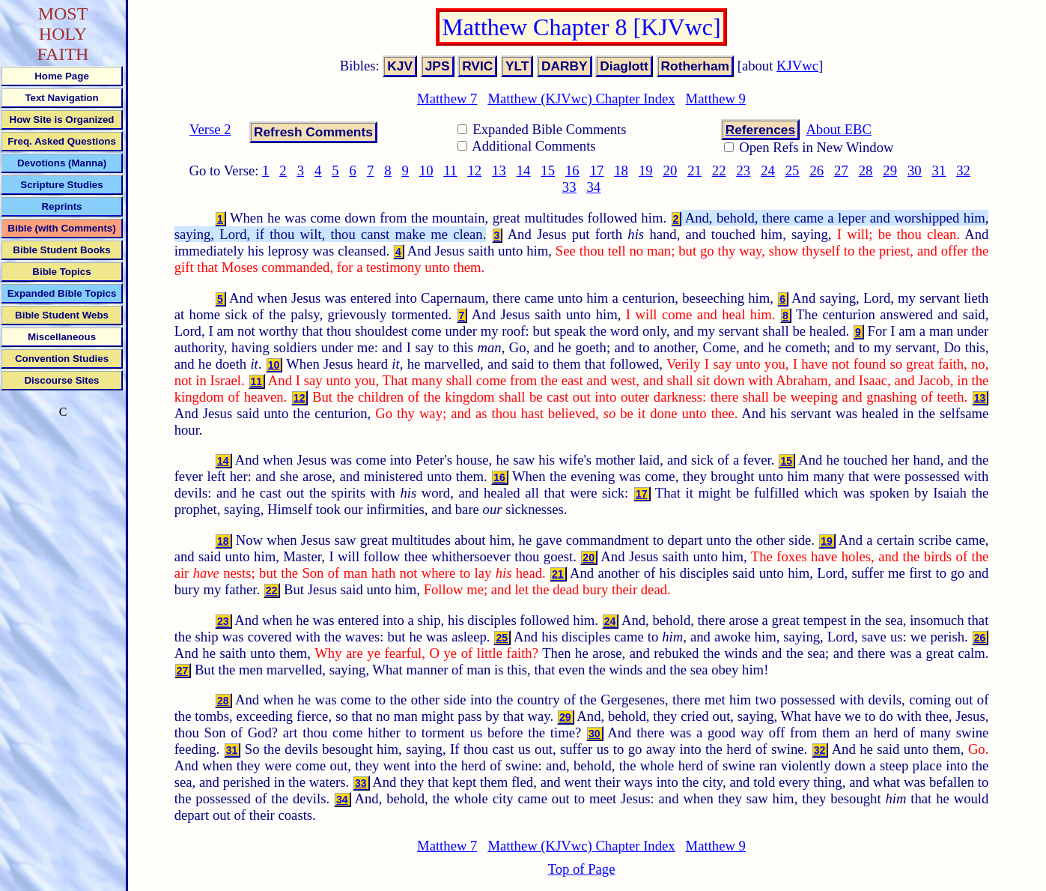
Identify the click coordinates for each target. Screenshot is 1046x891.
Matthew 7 (447, 98)
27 (841, 170)
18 (621, 170)
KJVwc (797, 65)
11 (450, 170)
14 (524, 170)
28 (866, 170)
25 (792, 170)
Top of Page (581, 869)
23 (743, 170)
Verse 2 (210, 129)
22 (719, 170)
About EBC (839, 129)
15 (548, 170)
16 (572, 170)
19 (646, 170)
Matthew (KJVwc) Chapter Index (581, 98)
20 (670, 170)
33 (569, 187)
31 (939, 170)
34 (593, 187)
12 (474, 170)
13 (499, 170)
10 (426, 170)
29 (890, 170)
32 (963, 170)
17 (597, 170)
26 (816, 170)
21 (694, 170)
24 (768, 170)
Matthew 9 (716, 98)
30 (914, 170)
